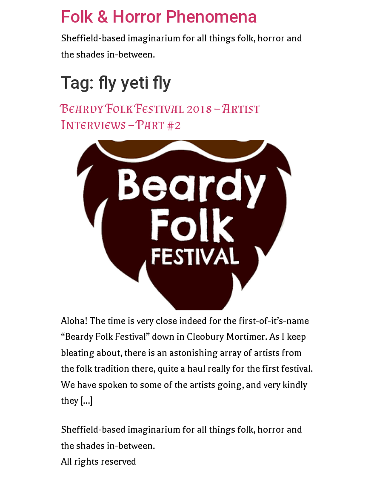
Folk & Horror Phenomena (159, 17)
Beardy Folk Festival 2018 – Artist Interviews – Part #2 (160, 116)
